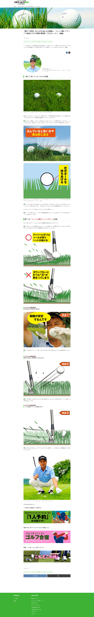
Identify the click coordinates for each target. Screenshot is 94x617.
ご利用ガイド (34, 611)
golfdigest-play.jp (27, 524)
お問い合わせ (34, 602)
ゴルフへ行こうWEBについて (37, 600)
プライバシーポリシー (35, 605)
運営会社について (35, 598)
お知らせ (33, 613)
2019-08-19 (26, 38)
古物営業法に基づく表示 (36, 609)
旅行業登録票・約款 (35, 607)
